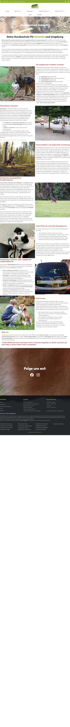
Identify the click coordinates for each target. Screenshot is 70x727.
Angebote (30, 11)
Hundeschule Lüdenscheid (24, 429)
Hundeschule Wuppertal (42, 427)
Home (7, 11)
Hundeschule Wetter (41, 429)
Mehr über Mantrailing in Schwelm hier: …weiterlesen (13, 140)
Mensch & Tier (59, 11)
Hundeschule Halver (23, 424)
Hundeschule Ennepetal (6, 424)
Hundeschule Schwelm (41, 426)
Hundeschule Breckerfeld (6, 426)
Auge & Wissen (44, 11)
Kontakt (39, 15)
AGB (1, 408)
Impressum (3, 404)
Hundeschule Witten (58, 424)
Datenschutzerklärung (5, 406)
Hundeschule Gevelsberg (6, 427)
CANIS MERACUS (37, 432)
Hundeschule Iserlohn (23, 427)
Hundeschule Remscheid (42, 424)
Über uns (18, 11)
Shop (30, 15)
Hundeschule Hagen (5, 429)
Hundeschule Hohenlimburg (25, 426)
